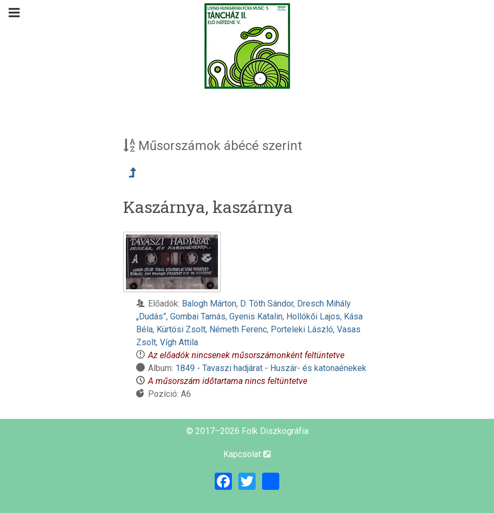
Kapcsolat (247, 454)
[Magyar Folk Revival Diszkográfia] (247, 46)
